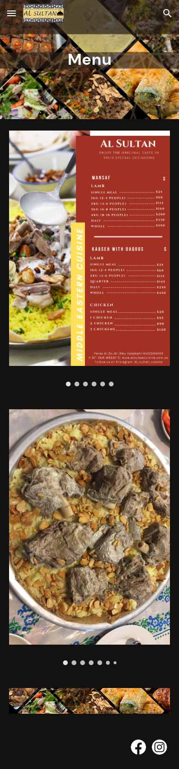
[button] (11, 13)
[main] (89, 59)
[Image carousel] (89, 258)
